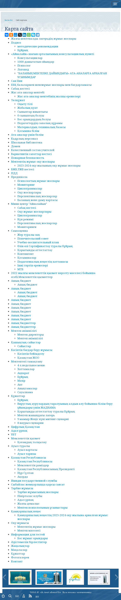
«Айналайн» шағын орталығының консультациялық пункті (52, 54)
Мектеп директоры (30, 334)
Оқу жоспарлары (29, 192)
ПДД (14, 173)
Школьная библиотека (26, 142)
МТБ (20, 269)
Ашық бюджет (21, 281)
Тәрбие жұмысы (22, 488)
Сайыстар (24, 346)
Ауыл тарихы (26, 453)
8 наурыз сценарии (30, 423)
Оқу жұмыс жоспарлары (34, 211)
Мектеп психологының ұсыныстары (42, 507)
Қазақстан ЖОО (28, 357)
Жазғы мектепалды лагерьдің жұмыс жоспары (43, 38)
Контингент (25, 254)
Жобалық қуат (27, 108)
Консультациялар (29, 58)
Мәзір (21, 380)
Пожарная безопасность (27, 158)
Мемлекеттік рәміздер (33, 465)
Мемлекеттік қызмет (25, 438)
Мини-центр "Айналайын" (29, 204)
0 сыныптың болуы (30, 115)
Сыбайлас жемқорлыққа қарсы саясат (38, 484)
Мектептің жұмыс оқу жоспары (33, 161)
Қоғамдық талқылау (32, 442)
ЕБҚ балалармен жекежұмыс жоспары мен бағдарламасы (51, 85)
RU (37, 596)
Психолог (24, 65)
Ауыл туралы (20, 446)
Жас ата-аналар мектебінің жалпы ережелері (49, 96)
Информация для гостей (28, 534)
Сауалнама (25, 392)
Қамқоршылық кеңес (26, 511)
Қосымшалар (26, 257)
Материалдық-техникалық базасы (41, 127)
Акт (19, 384)
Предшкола (19, 177)
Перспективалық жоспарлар (37, 196)
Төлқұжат (18, 100)
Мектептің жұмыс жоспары (36, 526)
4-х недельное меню (31, 365)
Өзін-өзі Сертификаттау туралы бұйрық (45, 246)
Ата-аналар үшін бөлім (27, 134)
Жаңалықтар (20, 546)
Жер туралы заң (28, 234)
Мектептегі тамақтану (26, 361)
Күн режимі (25, 219)
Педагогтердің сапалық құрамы (39, 123)
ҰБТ (13, 434)
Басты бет (9, 20)
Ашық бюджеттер (23, 323)
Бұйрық (22, 50)
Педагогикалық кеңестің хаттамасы (42, 261)
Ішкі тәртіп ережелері (32, 265)
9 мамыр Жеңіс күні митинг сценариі (43, 419)
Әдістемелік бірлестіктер (29, 542)
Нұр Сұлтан (25, 473)
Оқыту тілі (25, 104)
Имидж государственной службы (34, 480)
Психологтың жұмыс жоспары (38, 181)
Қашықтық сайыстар (26, 342)
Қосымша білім (28, 131)
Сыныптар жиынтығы (32, 111)
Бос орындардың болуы (34, 119)
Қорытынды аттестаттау (34, 250)
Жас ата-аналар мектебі (27, 92)
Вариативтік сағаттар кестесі (31, 154)
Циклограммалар (29, 188)
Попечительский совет (33, 238)
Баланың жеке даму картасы (37, 200)
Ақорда (22, 476)
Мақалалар (19, 550)
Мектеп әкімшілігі (24, 331)
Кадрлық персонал (24, 138)
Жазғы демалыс (28, 503)
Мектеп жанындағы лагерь (36, 415)
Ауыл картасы (27, 450)
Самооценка (19, 230)
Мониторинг (26, 184)
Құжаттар (18, 396)
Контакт (17, 561)
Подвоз (16, 42)
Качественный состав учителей (32, 150)
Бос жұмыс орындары (32, 538)
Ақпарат (23, 373)
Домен (15, 146)
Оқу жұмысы (20, 523)
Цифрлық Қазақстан (25, 427)
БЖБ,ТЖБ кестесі (22, 169)
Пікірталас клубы (29, 496)
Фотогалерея (20, 557)
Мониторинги (26, 227)
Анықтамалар (27, 388)
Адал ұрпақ (19, 430)
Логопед (23, 69)
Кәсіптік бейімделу (30, 353)
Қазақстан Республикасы (28, 457)
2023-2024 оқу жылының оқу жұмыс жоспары (49, 165)
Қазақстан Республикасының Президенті (46, 469)
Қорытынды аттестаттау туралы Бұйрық (46, 411)
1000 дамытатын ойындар (35, 61)
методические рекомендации (37, 46)
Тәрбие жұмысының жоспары (38, 492)
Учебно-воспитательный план (38, 242)
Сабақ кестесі (20, 88)
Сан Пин (16, 81)
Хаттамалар (25, 369)
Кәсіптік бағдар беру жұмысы (31, 350)
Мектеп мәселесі (28, 530)
